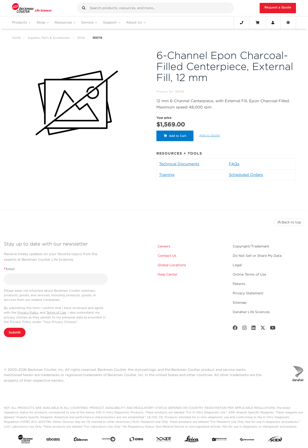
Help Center (168, 274)
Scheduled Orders (246, 174)
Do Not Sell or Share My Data (257, 256)
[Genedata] (108, 440)
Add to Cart (175, 136)
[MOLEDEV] (219, 440)
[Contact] (241, 22)
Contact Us (167, 256)
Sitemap (239, 302)
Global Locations (172, 265)
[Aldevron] (80, 440)
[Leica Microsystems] (191, 440)
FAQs (234, 164)
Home (16, 37)
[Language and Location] (288, 22)
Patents (239, 284)
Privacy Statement (248, 293)
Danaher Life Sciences (251, 312)
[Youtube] (273, 329)
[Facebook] (235, 329)
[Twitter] (262, 329)
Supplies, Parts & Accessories (49, 37)
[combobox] (155, 8)
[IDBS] (136, 440)
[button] (83, 8)
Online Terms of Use (249, 274)
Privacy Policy (28, 312)
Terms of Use (56, 312)
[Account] (272, 22)
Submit (15, 332)
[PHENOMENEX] (247, 440)
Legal (237, 265)
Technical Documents (179, 164)
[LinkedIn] (253, 329)
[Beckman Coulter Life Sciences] (31, 8)
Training (166, 174)
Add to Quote (209, 135)
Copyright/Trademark (251, 246)
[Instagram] (244, 329)
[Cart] (257, 22)
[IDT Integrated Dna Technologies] (164, 440)
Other (81, 37)
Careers (164, 246)
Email (9, 269)
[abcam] (53, 440)
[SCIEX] (274, 440)
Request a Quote (277, 7)
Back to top (289, 222)
